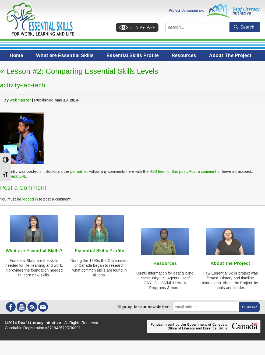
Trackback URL (13, 176)
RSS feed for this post (168, 171)
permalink (78, 171)
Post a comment (202, 171)
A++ (151, 27)
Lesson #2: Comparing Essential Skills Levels (79, 71)
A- (131, 27)
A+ (142, 27)
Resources (184, 55)
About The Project (230, 55)
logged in (30, 199)
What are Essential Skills (65, 55)
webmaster (20, 100)
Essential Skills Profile (133, 55)
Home (16, 55)
